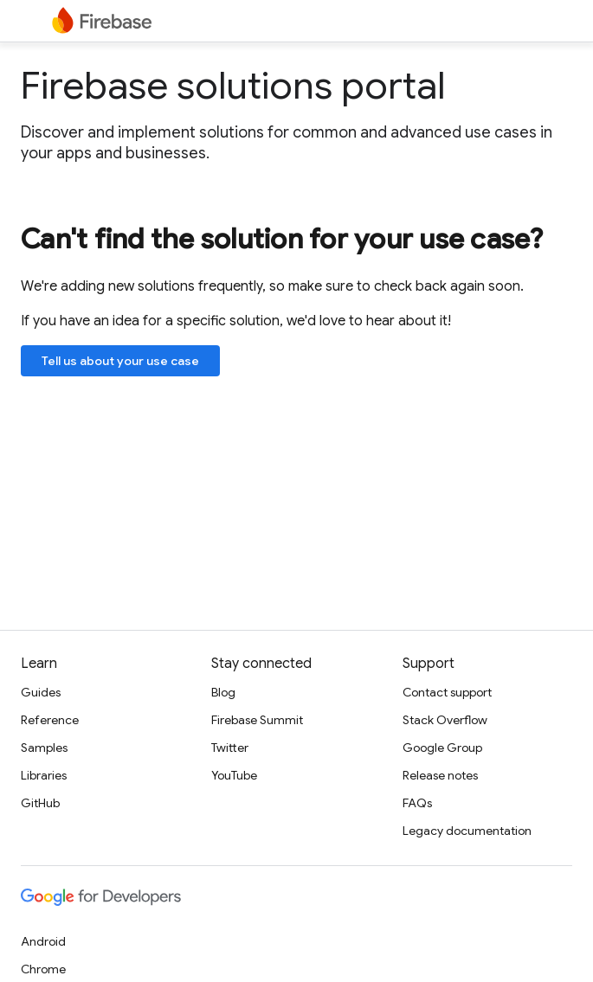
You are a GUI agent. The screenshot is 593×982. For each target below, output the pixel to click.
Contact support (447, 692)
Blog (223, 692)
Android (43, 941)
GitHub (40, 803)
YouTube (234, 775)
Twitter (229, 747)
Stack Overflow (445, 720)
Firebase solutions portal (233, 85)
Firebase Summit (257, 720)
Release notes (440, 775)
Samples (44, 747)
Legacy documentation (467, 830)
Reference (50, 720)
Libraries (44, 775)
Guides (41, 692)
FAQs (417, 803)
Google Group (442, 747)
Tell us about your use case (120, 361)
